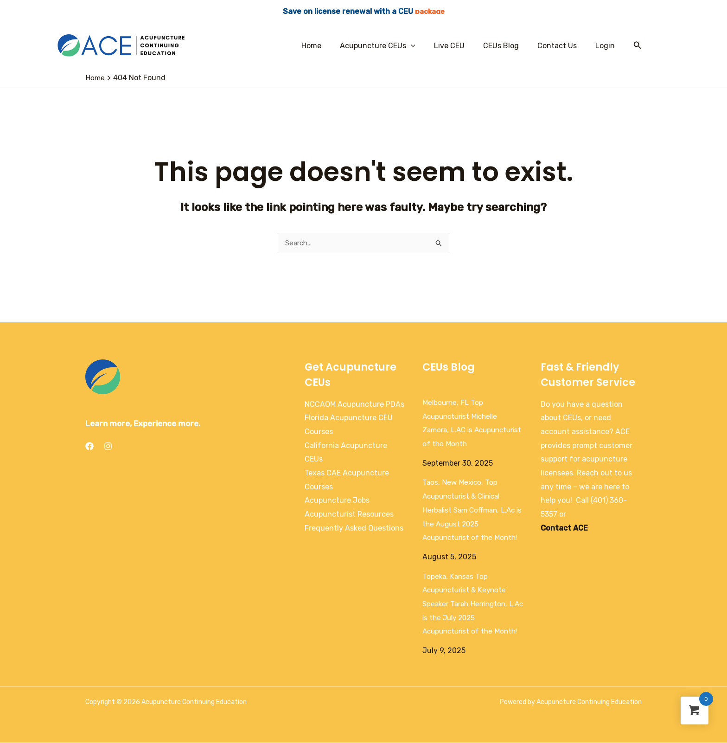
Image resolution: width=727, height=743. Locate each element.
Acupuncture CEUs (394, 45)
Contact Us (562, 45)
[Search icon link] (637, 45)
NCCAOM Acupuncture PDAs (354, 404)
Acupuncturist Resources (349, 514)
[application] (427, 45)
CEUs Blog (510, 45)
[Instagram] (108, 446)
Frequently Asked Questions (354, 528)
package (430, 11)
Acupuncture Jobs (337, 500)
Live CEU (462, 45)
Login (607, 45)
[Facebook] (89, 446)
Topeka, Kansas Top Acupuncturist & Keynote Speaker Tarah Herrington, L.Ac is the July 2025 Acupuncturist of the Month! (472, 604)
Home (332, 45)
